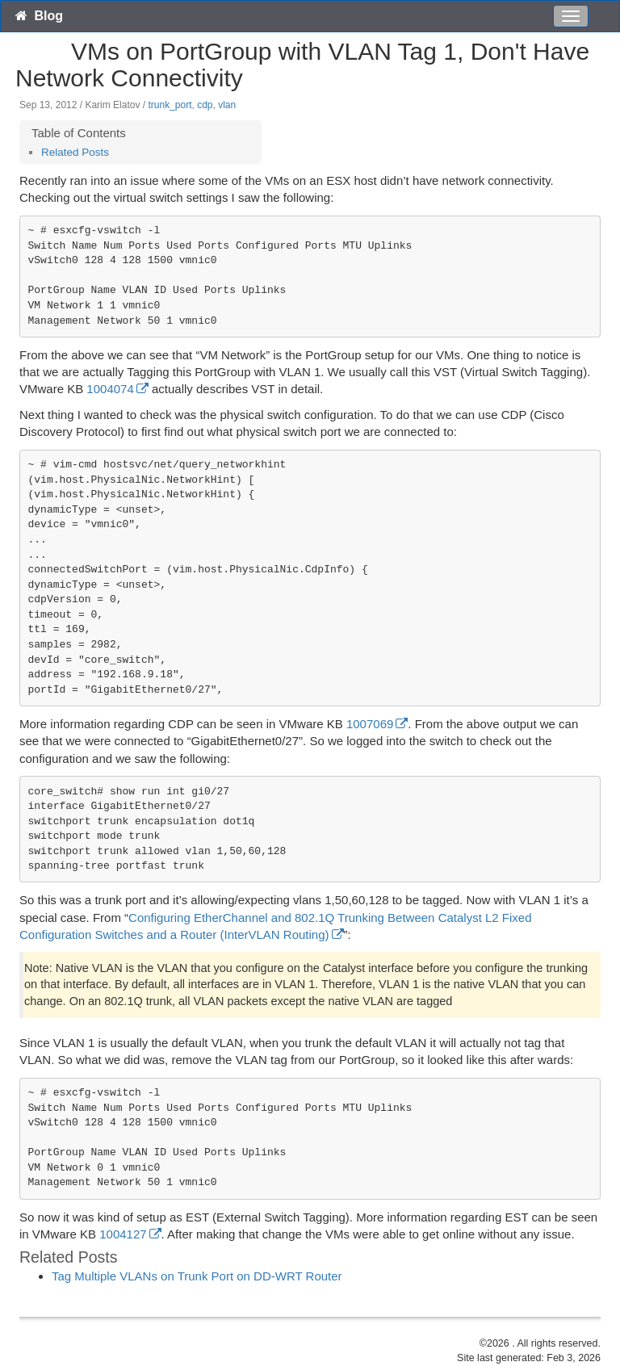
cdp (204, 105)
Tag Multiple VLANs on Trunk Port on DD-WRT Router (197, 1276)
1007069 (369, 724)
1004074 (109, 389)
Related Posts (75, 152)
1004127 (122, 1234)
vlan (227, 105)
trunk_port (169, 105)
